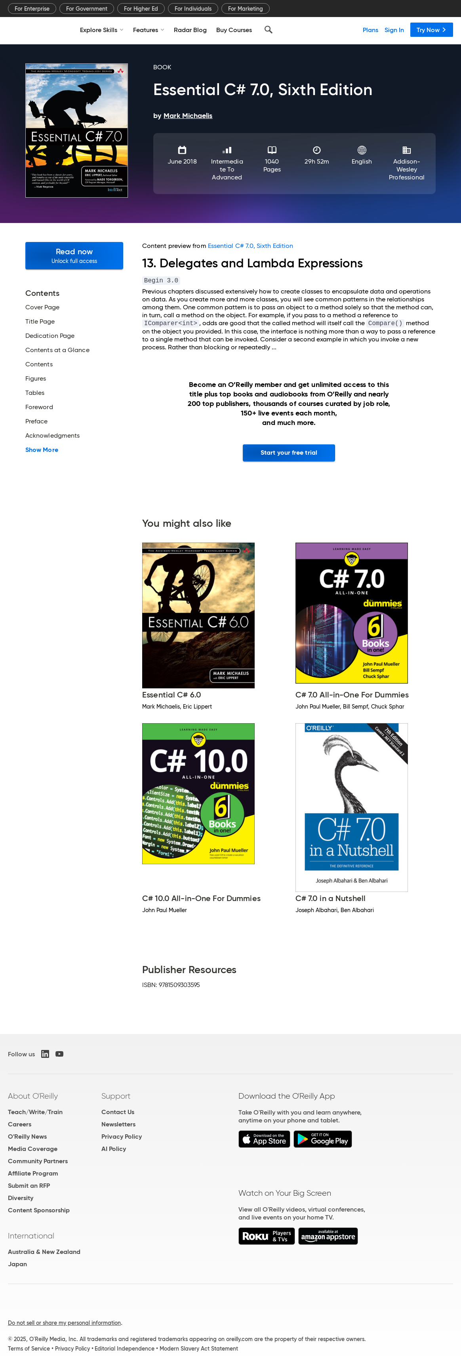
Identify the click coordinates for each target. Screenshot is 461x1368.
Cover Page (42, 307)
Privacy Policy (121, 1136)
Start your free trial (289, 452)
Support (116, 1096)
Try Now (432, 30)
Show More (41, 450)
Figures (35, 378)
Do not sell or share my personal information (64, 1322)
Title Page (40, 321)
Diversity (20, 1198)
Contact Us (117, 1112)
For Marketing (245, 8)
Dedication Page (49, 336)
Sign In (394, 30)
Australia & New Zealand (44, 1252)
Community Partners (38, 1161)
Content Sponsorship (39, 1210)
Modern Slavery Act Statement (199, 1348)
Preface (36, 421)
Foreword (39, 407)
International (31, 1235)
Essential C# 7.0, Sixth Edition (250, 246)
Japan (17, 1264)
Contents (39, 364)
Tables (34, 393)
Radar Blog (190, 30)
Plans (370, 30)
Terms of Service (29, 1348)
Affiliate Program (33, 1173)
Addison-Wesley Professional (407, 169)
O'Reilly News (27, 1136)
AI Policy (113, 1149)
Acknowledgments (52, 436)
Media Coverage (32, 1149)
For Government (86, 8)
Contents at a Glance (57, 350)
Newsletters (118, 1124)
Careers (19, 1124)
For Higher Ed (141, 8)
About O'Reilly (33, 1096)
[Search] (268, 30)
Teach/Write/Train (35, 1112)
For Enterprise (32, 8)
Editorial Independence (124, 1348)
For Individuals (193, 8)
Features (148, 30)
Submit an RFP (29, 1185)
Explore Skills (102, 30)
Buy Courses (234, 30)
